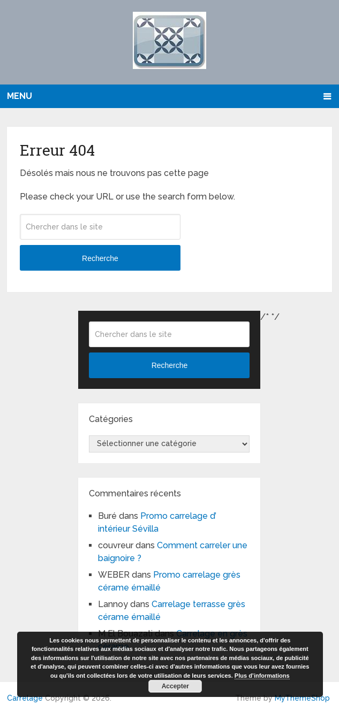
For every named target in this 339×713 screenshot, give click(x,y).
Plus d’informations (262, 675)
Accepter (175, 686)
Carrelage (25, 698)
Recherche (100, 258)
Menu (19, 96)
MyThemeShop (302, 698)
